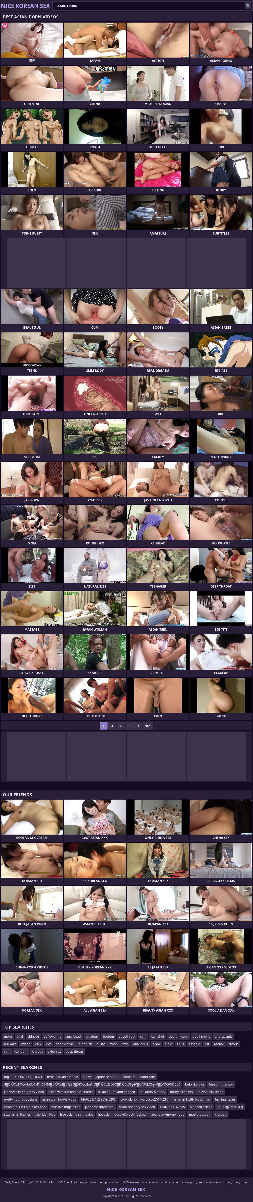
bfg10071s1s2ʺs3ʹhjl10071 (23, 1077)
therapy (227, 1084)
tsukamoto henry (152, 1092)
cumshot (157, 1036)
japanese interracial (99, 1107)
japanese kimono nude (167, 1114)
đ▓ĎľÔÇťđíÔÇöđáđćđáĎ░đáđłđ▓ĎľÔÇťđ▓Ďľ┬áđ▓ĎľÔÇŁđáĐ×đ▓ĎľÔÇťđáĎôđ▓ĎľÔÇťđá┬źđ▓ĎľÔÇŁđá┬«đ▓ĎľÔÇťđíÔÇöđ (92, 1084)
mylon (25, 1044)
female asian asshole (62, 1077)
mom (8, 1036)
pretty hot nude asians (20, 1099)
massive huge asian (65, 1107)
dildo (156, 1044)
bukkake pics (194, 1084)
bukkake (10, 1044)
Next (148, 725)
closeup (221, 1114)
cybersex (54, 1051)
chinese (33, 1036)
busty (100, 1044)
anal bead (73, 1036)
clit (207, 1044)
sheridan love (45, 1114)
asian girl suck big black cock (25, 1107)
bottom (108, 1036)
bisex (213, 1084)
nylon (113, 1044)
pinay (87, 1077)
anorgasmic (223, 1036)
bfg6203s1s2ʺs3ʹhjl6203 (98, 1099)
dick (38, 1044)
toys (125, 1044)
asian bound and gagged (116, 1092)
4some (219, 1044)
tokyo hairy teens (210, 1092)
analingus (140, 1044)
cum (143, 1036)
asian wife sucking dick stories (71, 1092)
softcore (129, 1077)
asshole (194, 1044)
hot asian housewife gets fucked (121, 1114)
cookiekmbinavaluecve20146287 (145, 1099)
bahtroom (147, 1077)
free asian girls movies (76, 1114)
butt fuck (85, 1044)
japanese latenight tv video (24, 1092)
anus (180, 1044)
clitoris (233, 1044)
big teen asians (201, 1107)
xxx (48, 1044)
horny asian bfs (181, 1092)
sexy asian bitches (17, 1114)
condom (21, 1051)
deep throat (74, 1051)
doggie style (65, 1044)
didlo (168, 1044)
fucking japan (225, 1099)
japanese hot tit (107, 1077)
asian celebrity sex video (137, 1107)
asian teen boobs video (59, 1099)
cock (184, 1036)
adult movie (201, 1036)
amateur (92, 1036)
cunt (7, 1051)
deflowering (52, 1036)
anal (20, 1036)
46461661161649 (172, 1107)
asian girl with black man (191, 1099)
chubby (37, 1051)
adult (173, 1036)
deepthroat (127, 1036)
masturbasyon (199, 1114)
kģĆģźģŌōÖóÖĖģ (230, 1107)
